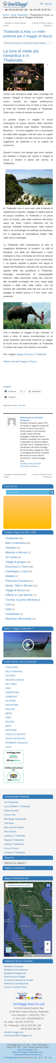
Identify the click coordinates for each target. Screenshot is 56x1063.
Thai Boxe (9, 823)
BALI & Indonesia (13, 671)
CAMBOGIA (11, 696)
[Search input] (28, 492)
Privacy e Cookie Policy (15, 987)
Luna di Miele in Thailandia (17, 806)
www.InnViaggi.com (27, 1049)
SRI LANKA (11, 684)
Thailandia (12, 538)
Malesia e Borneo (16, 552)
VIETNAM (10, 675)
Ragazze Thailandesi (14, 840)
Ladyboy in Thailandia (14, 836)
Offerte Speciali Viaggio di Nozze (20, 361)
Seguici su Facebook (15, 868)
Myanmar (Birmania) (18, 618)
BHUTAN (9, 722)
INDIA (8, 726)
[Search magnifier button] (51, 492)
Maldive (10, 576)
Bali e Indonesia (15, 542)
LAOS (8, 747)
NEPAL (8, 713)
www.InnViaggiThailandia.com (27, 1052)
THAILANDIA (11, 667)
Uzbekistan (12, 613)
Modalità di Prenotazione (16, 970)
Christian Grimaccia (13, 43)
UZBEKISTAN (12, 692)
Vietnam (10, 547)
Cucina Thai (9, 815)
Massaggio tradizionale (15, 819)
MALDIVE (10, 709)
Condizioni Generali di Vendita (18, 980)
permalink (22, 405)
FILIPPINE (10, 701)
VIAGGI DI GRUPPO (15, 734)
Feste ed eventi (11, 810)
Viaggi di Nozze (15, 590)
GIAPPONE (11, 730)
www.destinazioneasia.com (28, 1054)
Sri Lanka (11, 557)
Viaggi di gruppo (15, 561)
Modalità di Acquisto (13, 966)
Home (6, 15)
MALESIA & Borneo (14, 680)
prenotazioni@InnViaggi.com (18, 1035)
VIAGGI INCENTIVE (15, 738)
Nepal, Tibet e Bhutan (19, 585)
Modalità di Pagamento (15, 973)
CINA (8, 688)
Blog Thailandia (19, 15)
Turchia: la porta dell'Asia (21, 599)
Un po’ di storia (11, 848)
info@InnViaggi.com (13, 1032)
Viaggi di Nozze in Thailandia (31, 354)
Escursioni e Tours (17, 566)
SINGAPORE (11, 705)
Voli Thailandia (11, 802)
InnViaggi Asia (11, 1057)
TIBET (8, 717)
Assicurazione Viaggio (14, 977)
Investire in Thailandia (14, 852)
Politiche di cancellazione (16, 983)
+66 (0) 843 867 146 (18, 10)
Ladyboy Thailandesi (14, 844)
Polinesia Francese (17, 580)
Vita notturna (10, 831)
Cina (8, 604)
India (8, 609)
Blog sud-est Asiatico (14, 827)
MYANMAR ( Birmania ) (16, 743)
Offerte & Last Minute (18, 594)
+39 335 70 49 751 (42, 10)
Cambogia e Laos (16, 571)
